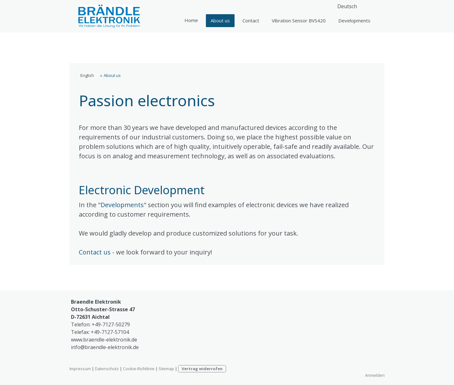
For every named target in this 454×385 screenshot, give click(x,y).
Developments (354, 20)
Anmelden (375, 375)
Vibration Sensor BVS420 (299, 20)
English (191, 20)
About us (220, 20)
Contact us (95, 252)
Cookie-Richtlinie (138, 368)
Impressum (80, 368)
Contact (250, 20)
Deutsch (347, 6)
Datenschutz (107, 368)
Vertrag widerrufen (202, 368)
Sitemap (166, 368)
